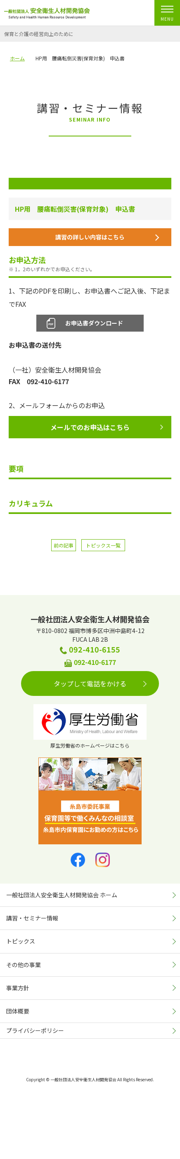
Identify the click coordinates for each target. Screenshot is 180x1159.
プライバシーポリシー (35, 1030)
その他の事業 (23, 965)
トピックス (20, 941)
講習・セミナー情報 (32, 918)
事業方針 (17, 988)
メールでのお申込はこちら (106, 427)
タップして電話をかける (100, 683)
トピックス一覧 (103, 545)
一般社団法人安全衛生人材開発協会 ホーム (61, 895)
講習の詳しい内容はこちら (107, 237)
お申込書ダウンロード (94, 323)
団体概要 (17, 1011)
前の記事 (63, 545)
